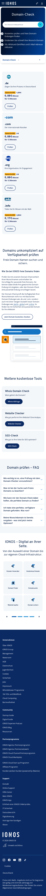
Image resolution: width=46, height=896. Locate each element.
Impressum (7, 686)
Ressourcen (7, 731)
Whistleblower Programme (13, 690)
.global (22, 309)
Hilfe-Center (7, 792)
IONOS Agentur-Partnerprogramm (16, 745)
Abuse (5, 824)
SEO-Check (12, 446)
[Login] (42, 3)
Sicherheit (7, 678)
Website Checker (14, 424)
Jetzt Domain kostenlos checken (17, 322)
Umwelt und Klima (15, 845)
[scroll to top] (39, 60)
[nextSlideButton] (39, 617)
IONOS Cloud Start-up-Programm (16, 763)
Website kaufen (13, 602)
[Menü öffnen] (3, 3)
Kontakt (6, 784)
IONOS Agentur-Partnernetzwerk (16, 749)
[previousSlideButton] (7, 617)
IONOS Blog (7, 727)
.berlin (15, 309)
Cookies (6, 674)
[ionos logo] (11, 3)
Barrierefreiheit (9, 702)
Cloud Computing (10, 698)
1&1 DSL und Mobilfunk (12, 694)
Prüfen (10, 106)
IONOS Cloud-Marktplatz (12, 757)
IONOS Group (8, 649)
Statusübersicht (9, 812)
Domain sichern (33, 602)
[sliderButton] (14, 616)
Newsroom (7, 657)
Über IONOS (7, 645)
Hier (26, 885)
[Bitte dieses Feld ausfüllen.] (20, 24)
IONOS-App (7, 800)
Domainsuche (33, 585)
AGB (4, 661)
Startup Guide (8, 715)
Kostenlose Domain (33, 568)
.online (31, 309)
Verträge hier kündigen (12, 820)
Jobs (4, 682)
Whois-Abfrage (14, 401)
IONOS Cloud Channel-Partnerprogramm (19, 753)
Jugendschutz (8, 670)
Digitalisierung (8, 816)
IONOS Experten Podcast (12, 723)
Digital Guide (8, 719)
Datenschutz (8, 666)
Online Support (9, 788)
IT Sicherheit (7, 808)
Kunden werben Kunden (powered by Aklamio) (21, 771)
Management (8, 653)
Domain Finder (13, 585)
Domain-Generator (13, 568)
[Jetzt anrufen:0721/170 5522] (37, 3)
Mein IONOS (7, 796)
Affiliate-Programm (10, 767)
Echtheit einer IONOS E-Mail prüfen (16, 804)
